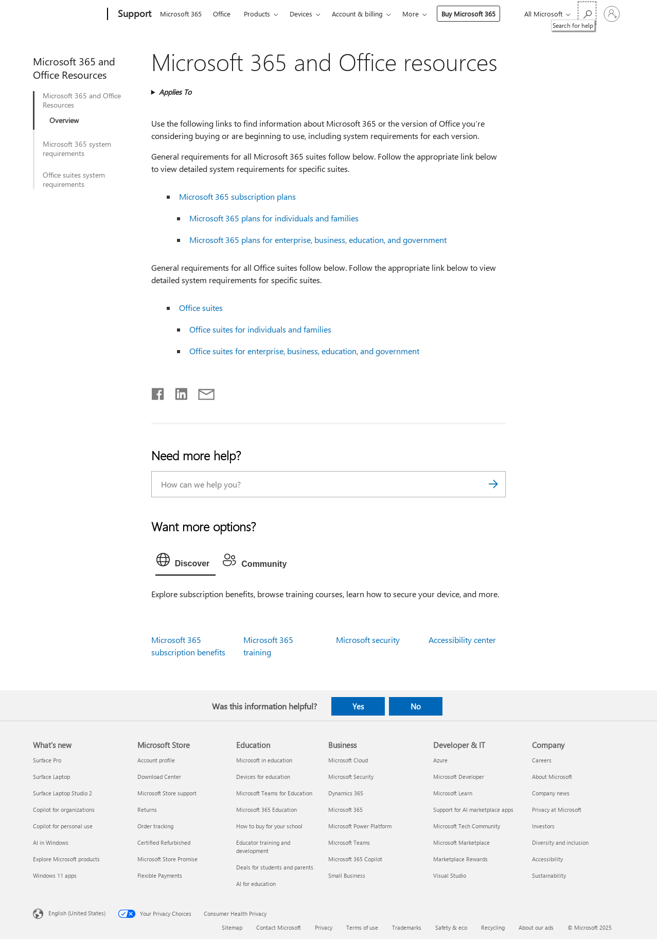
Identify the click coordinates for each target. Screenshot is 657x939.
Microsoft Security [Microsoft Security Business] (351, 776)
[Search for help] (587, 13)
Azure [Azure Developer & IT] (440, 760)
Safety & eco (451, 927)
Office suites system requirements (74, 179)
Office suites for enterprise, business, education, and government (304, 350)
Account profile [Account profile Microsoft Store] (156, 760)
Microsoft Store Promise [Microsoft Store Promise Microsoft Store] (167, 859)
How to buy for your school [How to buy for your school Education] (269, 826)
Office (221, 13)
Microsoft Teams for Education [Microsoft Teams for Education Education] (274, 793)
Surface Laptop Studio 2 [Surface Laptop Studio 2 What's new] (62, 793)
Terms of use (362, 927)
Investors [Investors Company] (543, 826)
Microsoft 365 (181, 13)
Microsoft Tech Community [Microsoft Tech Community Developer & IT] (466, 826)
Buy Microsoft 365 (468, 13)
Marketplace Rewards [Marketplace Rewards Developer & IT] (460, 859)
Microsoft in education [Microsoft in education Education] (264, 760)
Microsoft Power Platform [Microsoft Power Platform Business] (360, 826)
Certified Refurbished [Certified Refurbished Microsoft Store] (163, 842)
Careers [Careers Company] (542, 760)
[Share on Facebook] (158, 391)
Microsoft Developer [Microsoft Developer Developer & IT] (458, 776)
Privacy (323, 927)
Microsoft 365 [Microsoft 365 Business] (345, 809)
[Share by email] (202, 391)
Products (257, 13)
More (410, 13)
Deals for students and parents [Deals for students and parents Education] (274, 867)
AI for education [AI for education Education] (256, 884)
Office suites (201, 307)
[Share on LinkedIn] (177, 391)
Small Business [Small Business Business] (346, 875)
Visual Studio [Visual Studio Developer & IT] (449, 875)
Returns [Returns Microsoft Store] (147, 809)
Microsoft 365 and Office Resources (82, 100)
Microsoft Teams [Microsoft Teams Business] (349, 842)
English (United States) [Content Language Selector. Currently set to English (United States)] (76, 913)
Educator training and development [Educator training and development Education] (263, 847)
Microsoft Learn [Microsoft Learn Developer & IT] (452, 793)
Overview (64, 120)
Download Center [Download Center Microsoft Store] (159, 776)
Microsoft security (368, 639)
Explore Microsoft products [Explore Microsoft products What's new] (66, 859)
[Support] (133, 14)
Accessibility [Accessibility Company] (547, 859)
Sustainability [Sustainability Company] (549, 875)
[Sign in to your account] (611, 14)
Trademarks (406, 927)
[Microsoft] (68, 14)
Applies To (175, 92)
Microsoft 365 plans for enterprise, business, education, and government (318, 239)
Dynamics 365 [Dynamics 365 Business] (345, 793)
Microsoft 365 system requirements (77, 149)
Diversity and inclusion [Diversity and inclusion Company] (560, 842)
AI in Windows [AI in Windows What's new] (50, 842)
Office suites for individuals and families (260, 329)
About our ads (536, 927)
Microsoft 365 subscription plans (237, 196)
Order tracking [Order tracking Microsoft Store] (155, 826)
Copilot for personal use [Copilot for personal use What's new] (63, 826)
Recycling (493, 927)
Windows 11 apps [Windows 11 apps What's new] (55, 875)
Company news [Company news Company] (551, 793)
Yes (358, 706)
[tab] (185, 562)
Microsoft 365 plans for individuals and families (274, 218)
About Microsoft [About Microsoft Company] (552, 776)
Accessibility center (462, 639)
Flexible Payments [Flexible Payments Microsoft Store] (159, 875)
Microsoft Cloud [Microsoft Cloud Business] (348, 760)
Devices (301, 13)
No (416, 706)
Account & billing (357, 13)
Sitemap (232, 927)
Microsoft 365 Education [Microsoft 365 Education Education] (266, 809)
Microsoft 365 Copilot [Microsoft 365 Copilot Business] (355, 859)
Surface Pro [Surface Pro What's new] (47, 760)
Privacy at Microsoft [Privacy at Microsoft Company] (556, 809)
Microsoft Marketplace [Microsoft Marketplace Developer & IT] (461, 842)
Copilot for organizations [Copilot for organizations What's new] (64, 809)
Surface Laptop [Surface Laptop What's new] (51, 776)
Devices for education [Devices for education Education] (263, 776)
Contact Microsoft (278, 927)
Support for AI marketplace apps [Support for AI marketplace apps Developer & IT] (473, 809)
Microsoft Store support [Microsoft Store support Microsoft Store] (167, 793)
